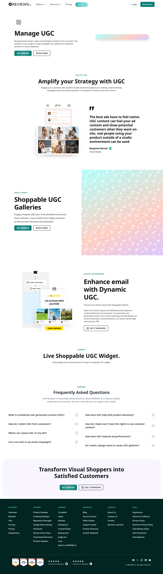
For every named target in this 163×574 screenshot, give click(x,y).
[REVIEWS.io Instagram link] (141, 560)
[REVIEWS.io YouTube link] (150, 560)
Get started (23, 53)
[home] (19, 4)
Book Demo (42, 53)
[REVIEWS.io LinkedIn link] (146, 560)
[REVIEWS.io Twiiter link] (137, 560)
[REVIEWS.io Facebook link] (133, 560)
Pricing (69, 4)
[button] (41, 4)
